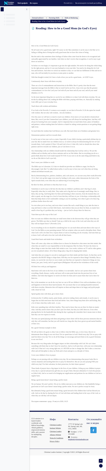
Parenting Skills (58, 18)
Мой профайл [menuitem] (22, 3)
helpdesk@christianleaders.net (80, 456)
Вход (100, 3)
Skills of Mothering (75, 18)
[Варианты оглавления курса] (27, 9)
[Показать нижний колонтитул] (101, 466)
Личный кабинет (42, 18)
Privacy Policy (57, 456)
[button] (67, 3)
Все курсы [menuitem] (34, 3)
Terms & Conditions (59, 453)
